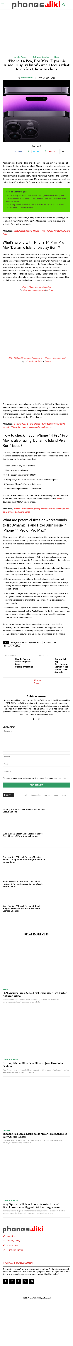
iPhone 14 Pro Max (12, 646)
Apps (56, 841)
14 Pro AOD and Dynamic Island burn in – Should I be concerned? (36, 358)
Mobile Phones (20, 57)
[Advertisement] (36, 30)
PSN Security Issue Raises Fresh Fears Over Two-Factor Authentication (35, 1040)
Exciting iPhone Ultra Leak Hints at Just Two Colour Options (34, 1110)
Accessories (35, 841)
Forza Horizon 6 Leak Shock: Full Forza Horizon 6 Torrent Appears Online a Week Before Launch (23, 929)
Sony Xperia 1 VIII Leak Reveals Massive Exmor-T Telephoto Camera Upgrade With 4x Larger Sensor (24, 905)
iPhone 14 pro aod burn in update (36, 287)
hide (26, 192)
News (57, 57)
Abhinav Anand (27, 78)
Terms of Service (15, 1295)
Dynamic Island (35, 643)
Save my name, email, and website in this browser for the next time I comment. (36, 824)
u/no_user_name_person (33, 290)
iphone (50, 290)
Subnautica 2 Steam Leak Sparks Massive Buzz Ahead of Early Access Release (23, 880)
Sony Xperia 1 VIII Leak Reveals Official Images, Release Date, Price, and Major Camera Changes (22, 954)
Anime (47, 841)
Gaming (7, 1176)
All (26, 841)
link (58, 498)
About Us (11, 1281)
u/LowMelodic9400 (33, 361)
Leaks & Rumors (10, 1105)
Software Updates (41, 57)
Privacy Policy (13, 1286)
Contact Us (12, 1291)
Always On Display (18, 643)
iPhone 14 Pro (50, 643)
